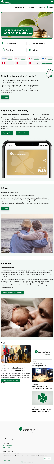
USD (19, 58)
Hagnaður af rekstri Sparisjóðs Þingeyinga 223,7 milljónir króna (14, 369)
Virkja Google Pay (23, 133)
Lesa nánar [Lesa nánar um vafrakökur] (7, 460)
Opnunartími (6, 447)
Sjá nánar (5, 97)
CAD (6, 63)
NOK (33, 63)
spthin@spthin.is (7, 445)
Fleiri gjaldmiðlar (47, 63)
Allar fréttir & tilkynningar (11, 380)
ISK (6, 58)
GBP (32, 58)
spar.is (51, 7)
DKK (20, 63)
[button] (42, 36)
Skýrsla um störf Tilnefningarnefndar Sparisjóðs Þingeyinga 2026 (41, 366)
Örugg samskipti (19, 7)
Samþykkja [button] (47, 458)
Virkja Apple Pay (7, 133)
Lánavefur (31, 7)
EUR (46, 58)
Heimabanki (42, 7)
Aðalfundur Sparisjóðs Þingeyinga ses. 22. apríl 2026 (42, 387)
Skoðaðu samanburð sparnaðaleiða (12, 292)
